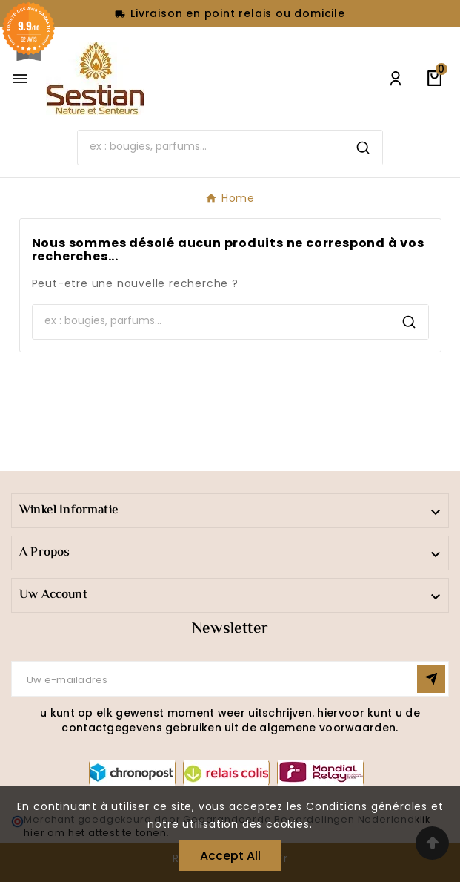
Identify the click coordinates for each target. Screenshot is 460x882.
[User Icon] (395, 78)
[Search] (211, 146)
